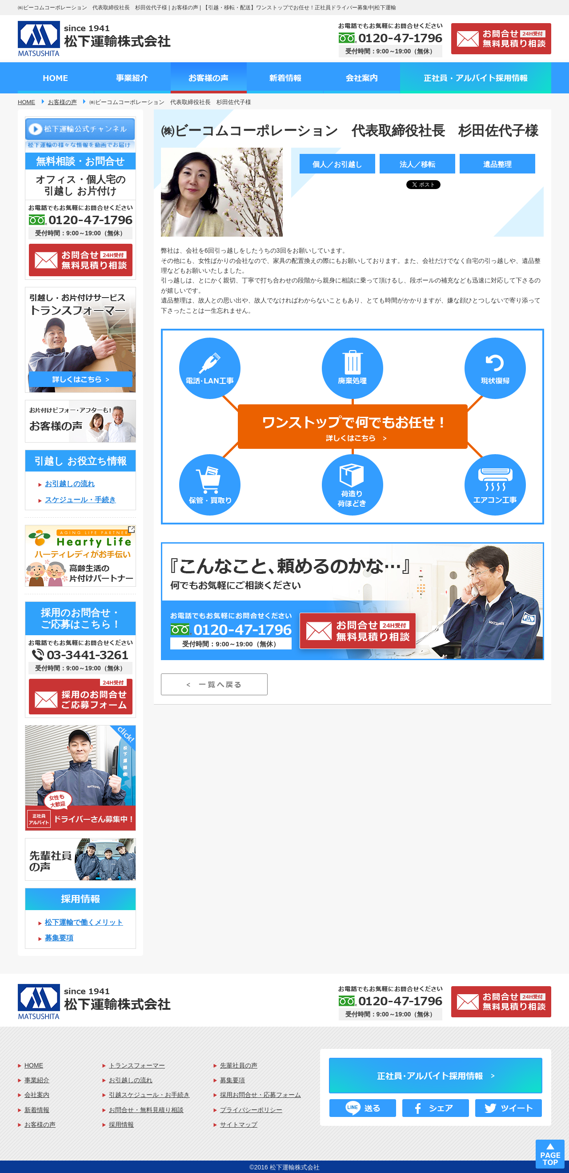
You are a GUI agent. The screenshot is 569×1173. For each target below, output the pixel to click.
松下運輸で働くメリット (84, 922)
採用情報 (121, 1124)
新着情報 (36, 1109)
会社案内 (36, 1094)
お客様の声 (40, 1124)
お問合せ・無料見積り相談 (146, 1109)
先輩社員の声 (238, 1065)
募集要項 (59, 938)
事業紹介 (36, 1080)
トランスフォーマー (137, 1065)
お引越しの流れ (70, 484)
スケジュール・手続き (80, 500)
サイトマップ (238, 1124)
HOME (33, 1065)
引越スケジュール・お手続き (149, 1094)
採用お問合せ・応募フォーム (260, 1094)
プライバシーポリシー (251, 1109)
